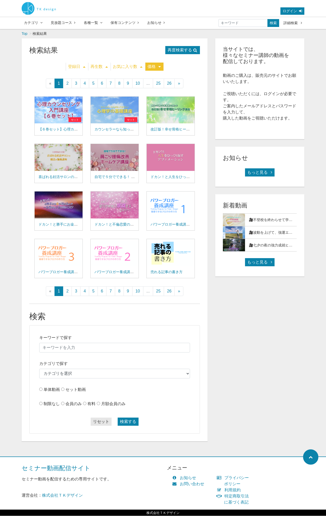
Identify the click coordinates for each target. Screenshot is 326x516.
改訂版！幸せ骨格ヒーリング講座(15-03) (183, 129)
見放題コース (63, 23)
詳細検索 (292, 23)
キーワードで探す (55, 338)
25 (158, 83)
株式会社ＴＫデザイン (62, 495)
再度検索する (182, 50)
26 (169, 83)
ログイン (292, 11)
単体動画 (52, 390)
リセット (101, 422)
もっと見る (259, 172)
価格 (154, 67)
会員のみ (73, 404)
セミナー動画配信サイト (56, 468)
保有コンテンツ (125, 23)
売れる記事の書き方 (167, 272)
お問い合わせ (189, 484)
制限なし (52, 404)
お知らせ (156, 23)
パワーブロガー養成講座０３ (61, 272)
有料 (91, 404)
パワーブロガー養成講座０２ (117, 272)
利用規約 (230, 490)
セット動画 (75, 390)
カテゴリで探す (53, 364)
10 (137, 83)
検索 (273, 23)
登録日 (76, 67)
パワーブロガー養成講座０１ (174, 225)
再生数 (99, 67)
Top (25, 34)
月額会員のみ (113, 404)
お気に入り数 (127, 67)
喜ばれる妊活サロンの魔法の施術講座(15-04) (74, 177)
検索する (128, 422)
